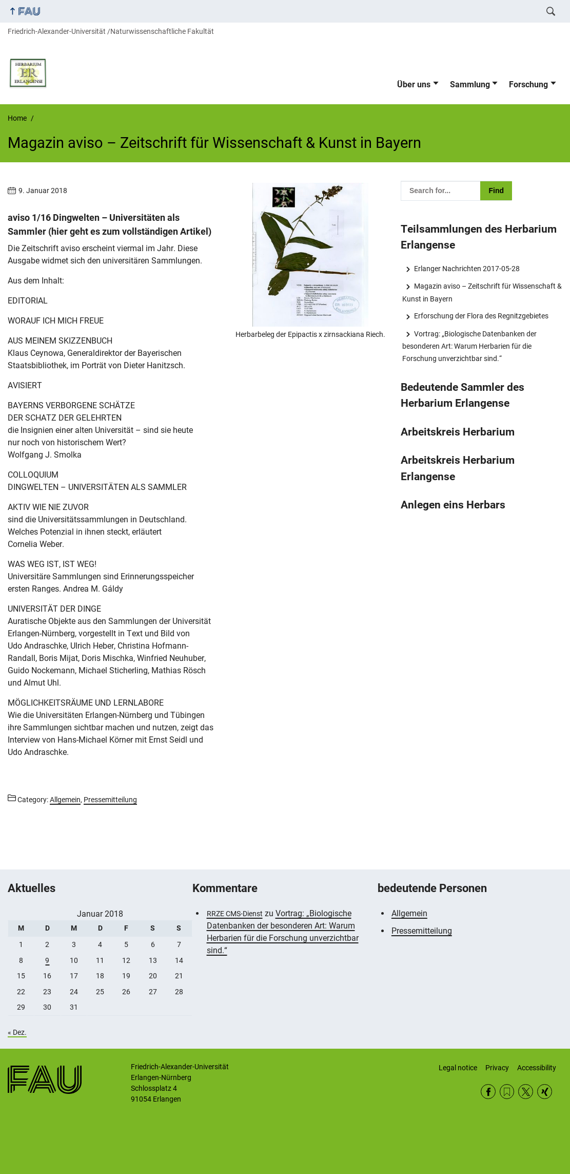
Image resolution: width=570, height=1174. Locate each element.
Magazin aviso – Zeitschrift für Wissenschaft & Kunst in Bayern (481, 292)
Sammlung (470, 84)
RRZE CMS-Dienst (235, 914)
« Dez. (17, 1032)
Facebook (488, 1091)
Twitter (525, 1091)
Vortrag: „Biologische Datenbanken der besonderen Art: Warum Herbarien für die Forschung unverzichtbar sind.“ (469, 346)
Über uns (413, 84)
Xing (544, 1091)
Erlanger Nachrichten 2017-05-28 (467, 268)
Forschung (528, 84)
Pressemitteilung (421, 931)
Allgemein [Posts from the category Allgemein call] (65, 800)
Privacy (497, 1068)
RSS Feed (507, 1091)
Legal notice (458, 1068)
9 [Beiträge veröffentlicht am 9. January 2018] (47, 960)
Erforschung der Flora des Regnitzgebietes (481, 316)
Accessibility (536, 1068)
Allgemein (409, 913)
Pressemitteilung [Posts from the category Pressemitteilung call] (110, 800)
